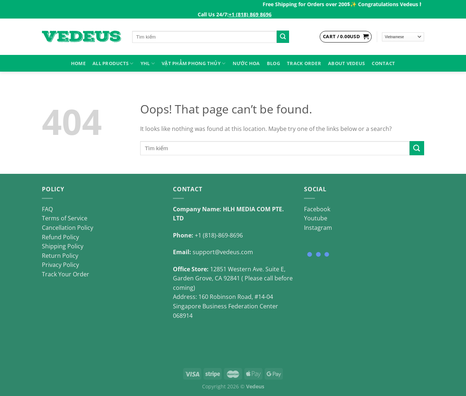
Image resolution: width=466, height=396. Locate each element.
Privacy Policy (60, 265)
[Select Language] (403, 36)
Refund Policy (60, 237)
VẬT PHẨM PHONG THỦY (193, 63)
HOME (78, 63)
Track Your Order (65, 274)
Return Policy (60, 256)
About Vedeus (346, 63)
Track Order (304, 63)
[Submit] (283, 37)
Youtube (315, 218)
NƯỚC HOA (246, 63)
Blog (273, 63)
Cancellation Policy (67, 228)
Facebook (317, 209)
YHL (148, 63)
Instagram (318, 228)
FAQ (47, 209)
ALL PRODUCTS (113, 63)
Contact (383, 63)
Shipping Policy (62, 246)
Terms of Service (64, 218)
